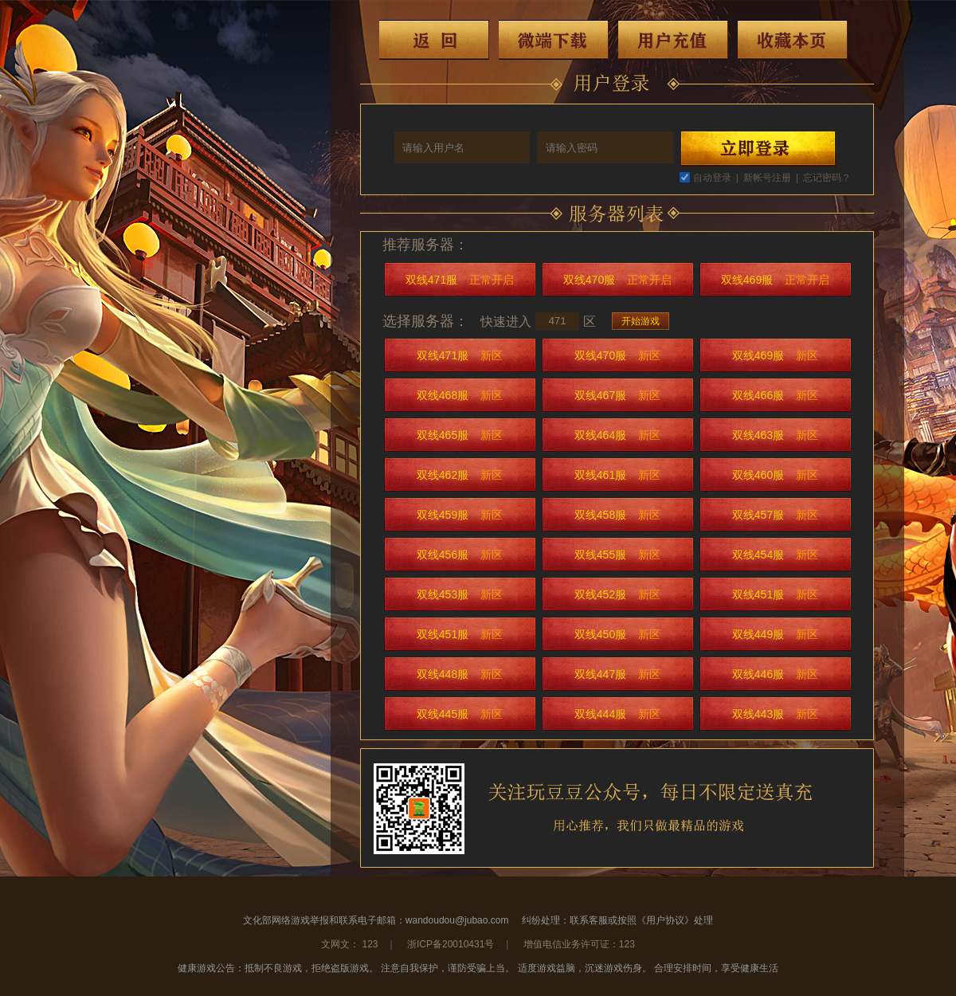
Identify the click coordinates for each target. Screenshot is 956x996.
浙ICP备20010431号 (450, 944)
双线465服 (460, 435)
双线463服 (775, 435)
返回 (434, 40)
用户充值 (673, 40)
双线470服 (617, 279)
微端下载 (554, 40)
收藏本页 (793, 40)
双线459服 (460, 514)
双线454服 (775, 554)
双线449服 (775, 634)
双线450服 (617, 634)
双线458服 (617, 514)
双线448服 (460, 674)
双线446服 (775, 674)
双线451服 (775, 594)
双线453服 (460, 594)
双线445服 (460, 714)
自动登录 (712, 177)
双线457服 (775, 514)
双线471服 (460, 279)
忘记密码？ (827, 177)
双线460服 (775, 475)
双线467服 (617, 395)
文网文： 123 (349, 944)
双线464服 (617, 435)
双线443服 (775, 714)
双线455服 (617, 554)
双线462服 (460, 475)
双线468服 (460, 395)
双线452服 (617, 594)
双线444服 (617, 714)
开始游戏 (640, 321)
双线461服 (617, 475)
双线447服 (617, 674)
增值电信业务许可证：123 (579, 944)
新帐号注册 (767, 177)
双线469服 (775, 279)
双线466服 (775, 395)
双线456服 (460, 554)
